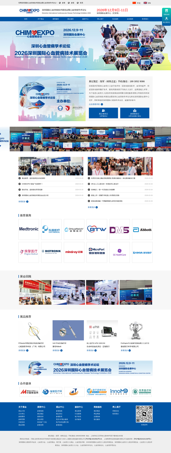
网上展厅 (100, 19)
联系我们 (145, 19)
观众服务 (70, 19)
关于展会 (41, 19)
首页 (25, 19)
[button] (85, 68)
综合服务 (115, 19)
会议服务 (130, 19)
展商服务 (56, 19)
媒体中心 (85, 19)
